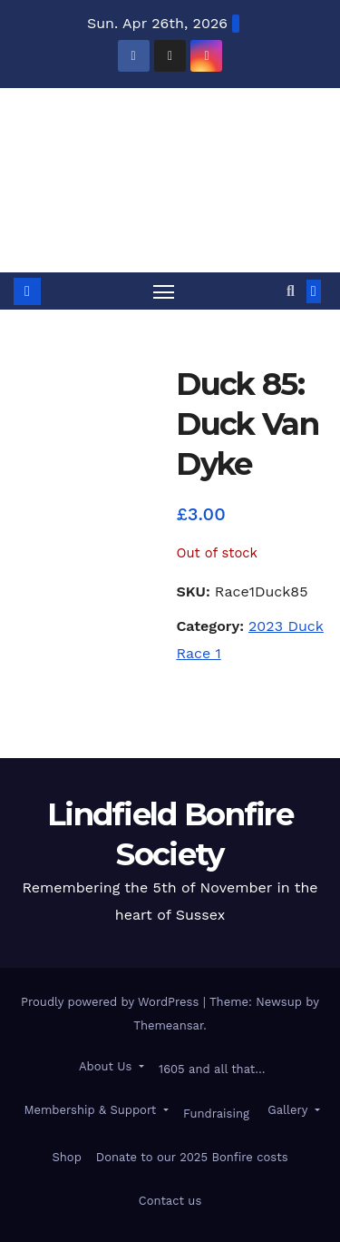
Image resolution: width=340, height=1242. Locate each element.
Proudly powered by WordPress (112, 1002)
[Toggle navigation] (164, 291)
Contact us (170, 1201)
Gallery (288, 1110)
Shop (66, 1157)
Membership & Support (90, 1110)
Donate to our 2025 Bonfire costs (192, 1157)
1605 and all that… (212, 1069)
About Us (105, 1066)
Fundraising (216, 1113)
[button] (291, 291)
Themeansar (168, 1025)
